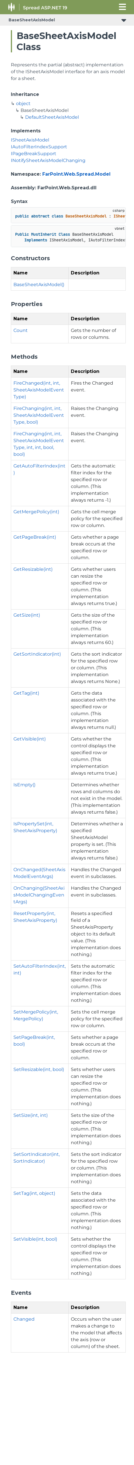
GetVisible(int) (29, 739)
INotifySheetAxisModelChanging (48, 160)
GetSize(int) (26, 615)
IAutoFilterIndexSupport (39, 146)
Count (20, 330)
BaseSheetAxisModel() (38, 284)
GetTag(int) (26, 693)
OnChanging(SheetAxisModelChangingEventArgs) (39, 894)
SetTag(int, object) (34, 1193)
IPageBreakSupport (33, 153)
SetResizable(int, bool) (38, 1069)
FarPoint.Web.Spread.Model (76, 174)
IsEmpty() (24, 784)
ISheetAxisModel (30, 140)
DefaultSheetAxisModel (52, 117)
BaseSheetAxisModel (32, 19)
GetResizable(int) (33, 569)
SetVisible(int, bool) (35, 1239)
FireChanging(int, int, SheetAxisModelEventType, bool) (38, 415)
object (23, 103)
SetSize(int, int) (30, 1115)
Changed (24, 1319)
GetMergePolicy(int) (36, 511)
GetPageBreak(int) (34, 537)
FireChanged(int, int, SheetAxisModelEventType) (38, 389)
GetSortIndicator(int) (37, 654)
